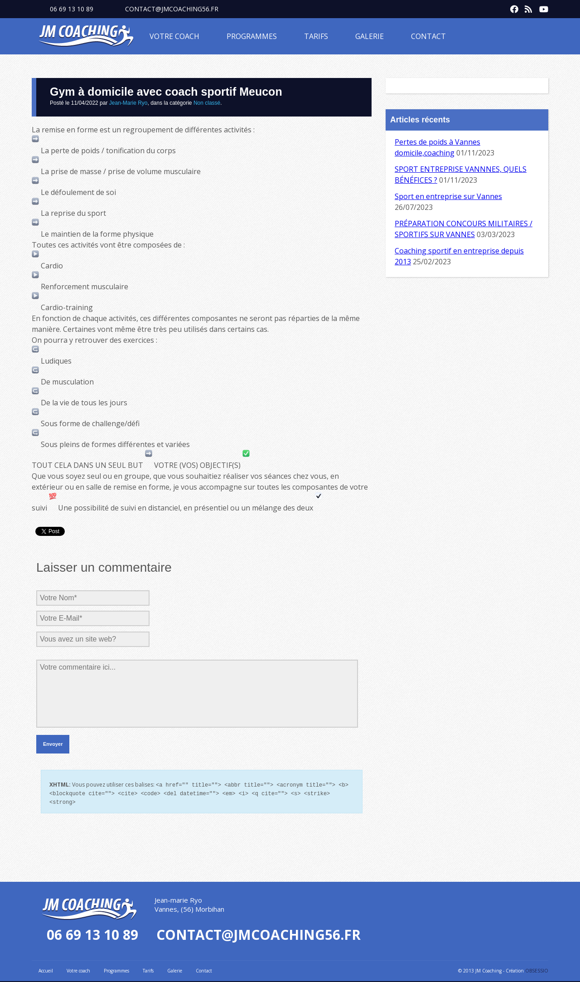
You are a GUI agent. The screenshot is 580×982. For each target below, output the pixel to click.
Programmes (252, 36)
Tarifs (316, 36)
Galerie (369, 36)
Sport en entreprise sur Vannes (448, 196)
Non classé (206, 103)
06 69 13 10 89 (71, 9)
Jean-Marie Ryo (128, 103)
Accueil (46, 969)
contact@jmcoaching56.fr (171, 9)
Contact (428, 36)
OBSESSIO (536, 969)
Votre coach (174, 36)
